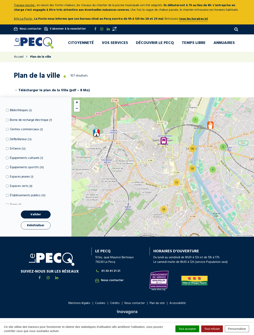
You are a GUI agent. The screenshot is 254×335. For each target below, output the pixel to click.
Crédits (115, 303)
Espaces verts (19, 186)
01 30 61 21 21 (107, 271)
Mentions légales (79, 303)
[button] (96, 133)
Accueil (18, 57)
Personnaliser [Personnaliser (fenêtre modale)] (237, 328)
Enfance (16, 149)
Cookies (100, 303)
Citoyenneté (81, 43)
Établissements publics (25, 195)
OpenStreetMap (247, 236)
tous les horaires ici (193, 18)
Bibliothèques (19, 110)
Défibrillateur (19, 139)
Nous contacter (27, 29)
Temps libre (194, 43)
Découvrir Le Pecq (155, 43)
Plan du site (157, 303)
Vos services (115, 43)
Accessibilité (177, 303)
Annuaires (224, 43)
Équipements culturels (24, 158)
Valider (35, 215)
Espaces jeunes (19, 177)
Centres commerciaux (24, 129)
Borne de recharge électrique (29, 120)
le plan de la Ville (53, 91)
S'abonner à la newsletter (65, 29)
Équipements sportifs (25, 167)
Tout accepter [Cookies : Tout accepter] (187, 328)
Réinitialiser (35, 225)
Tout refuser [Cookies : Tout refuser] (212, 328)
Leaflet (236, 236)
